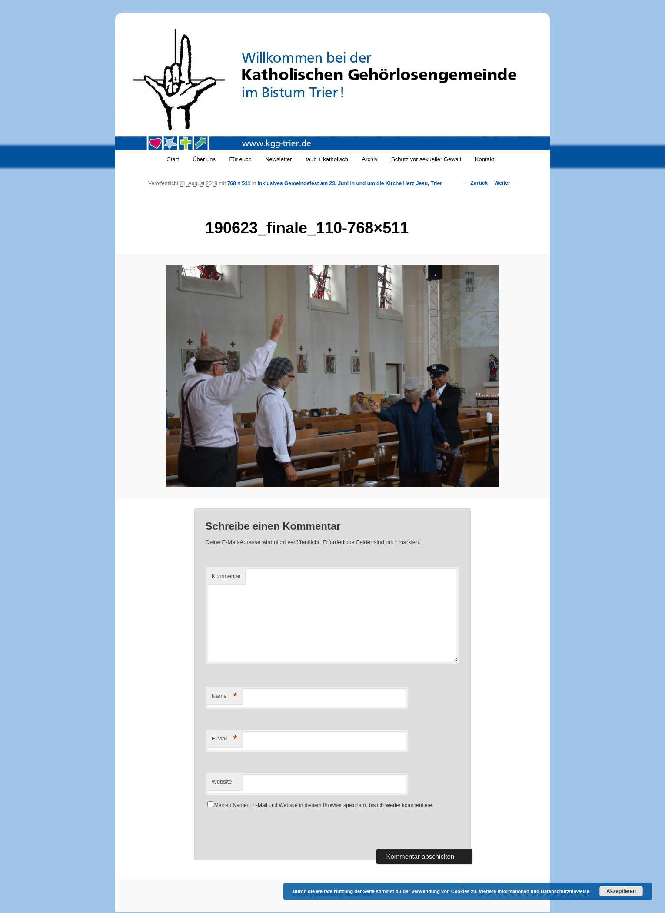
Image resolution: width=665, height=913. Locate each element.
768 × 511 (239, 183)
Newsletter (278, 159)
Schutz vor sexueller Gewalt (426, 159)
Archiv (370, 159)
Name (224, 696)
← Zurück (476, 183)
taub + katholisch (327, 159)
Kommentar (226, 576)
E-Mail (224, 739)
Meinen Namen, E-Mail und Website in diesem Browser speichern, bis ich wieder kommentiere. (324, 805)
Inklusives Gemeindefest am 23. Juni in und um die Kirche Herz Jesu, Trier (350, 183)
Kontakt (484, 159)
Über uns (204, 159)
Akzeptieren (621, 891)
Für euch (240, 159)
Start (173, 159)
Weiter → (505, 183)
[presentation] (272, 832)
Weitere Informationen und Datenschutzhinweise (534, 891)
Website (222, 781)
